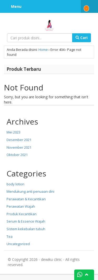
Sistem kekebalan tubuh (26, 229)
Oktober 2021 (17, 154)
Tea (10, 236)
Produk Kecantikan (22, 214)
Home (43, 49)
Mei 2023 (13, 132)
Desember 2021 (19, 139)
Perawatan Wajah (21, 206)
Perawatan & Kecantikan (26, 199)
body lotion (15, 184)
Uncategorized (18, 243)
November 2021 (19, 147)
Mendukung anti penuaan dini (30, 191)
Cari (82, 37)
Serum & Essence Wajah (26, 221)
